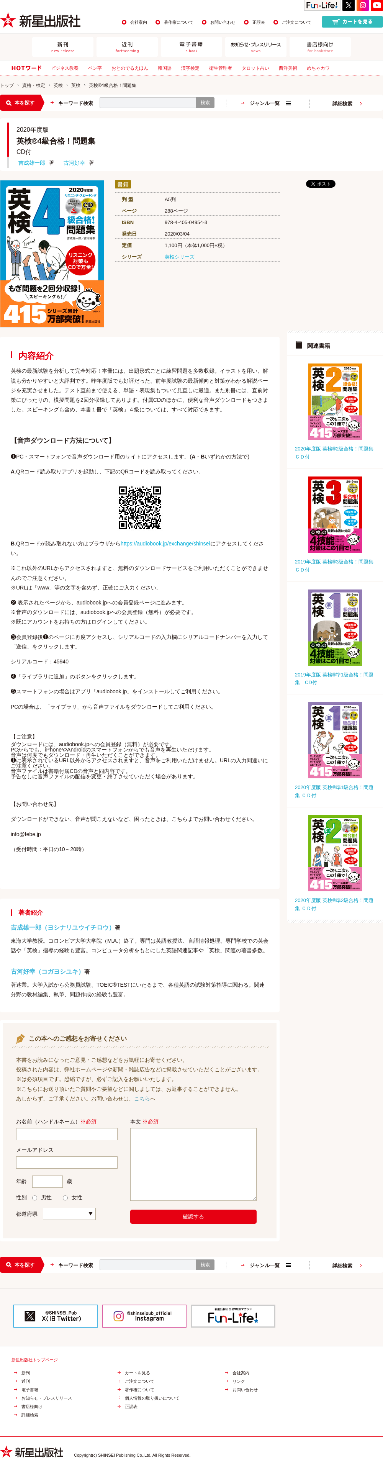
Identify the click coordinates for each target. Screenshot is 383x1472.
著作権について (178, 22)
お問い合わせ (223, 22)
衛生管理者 (220, 68)
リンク (238, 1381)
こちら (142, 1098)
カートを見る (137, 1373)
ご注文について (296, 22)
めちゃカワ (318, 68)
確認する (193, 1216)
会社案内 (138, 22)
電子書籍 (29, 1390)
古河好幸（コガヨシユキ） (47, 971)
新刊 (25, 1373)
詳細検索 (342, 103)
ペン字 (95, 68)
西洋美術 (288, 68)
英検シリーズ (180, 257)
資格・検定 (33, 85)
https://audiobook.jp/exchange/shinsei (165, 543)
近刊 (25, 1381)
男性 (42, 1197)
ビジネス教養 (65, 68)
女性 (72, 1197)
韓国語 (165, 68)
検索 (205, 102)
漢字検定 (190, 68)
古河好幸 (74, 163)
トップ (7, 85)
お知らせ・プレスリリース (46, 1398)
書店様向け (32, 1407)
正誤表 (258, 22)
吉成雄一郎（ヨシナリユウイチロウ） (63, 927)
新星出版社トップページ (34, 1360)
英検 (58, 85)
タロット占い (255, 68)
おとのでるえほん (129, 68)
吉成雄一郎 (31, 163)
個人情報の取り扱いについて (152, 1398)
